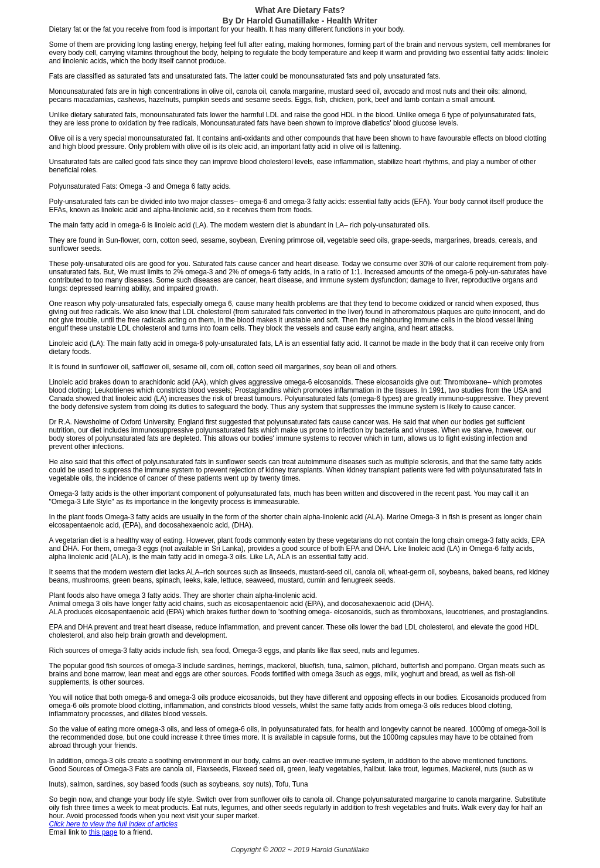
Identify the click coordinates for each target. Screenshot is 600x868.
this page (103, 832)
